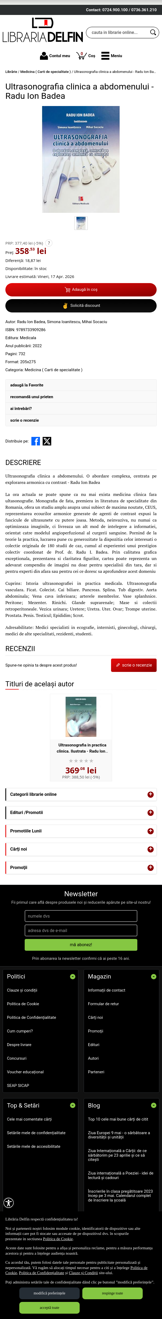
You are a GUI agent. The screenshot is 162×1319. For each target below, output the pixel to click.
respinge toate (112, 1293)
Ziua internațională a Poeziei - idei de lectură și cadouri (120, 1203)
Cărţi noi (95, 1045)
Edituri (93, 1072)
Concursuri (17, 1085)
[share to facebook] (35, 468)
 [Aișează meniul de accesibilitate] (8, 1203)
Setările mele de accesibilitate (33, 1173)
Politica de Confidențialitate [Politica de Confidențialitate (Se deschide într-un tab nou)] (41, 1273)
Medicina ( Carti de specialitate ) (53, 397)
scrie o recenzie (24, 447)
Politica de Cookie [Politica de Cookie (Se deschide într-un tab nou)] (58, 1239)
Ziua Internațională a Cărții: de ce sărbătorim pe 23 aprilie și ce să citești (117, 1182)
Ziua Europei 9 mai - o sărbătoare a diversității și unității (119, 1162)
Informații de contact (106, 1017)
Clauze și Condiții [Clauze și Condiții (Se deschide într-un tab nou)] (83, 1273)
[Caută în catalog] (153, 60)
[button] (111, 83)
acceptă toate (49, 1308)
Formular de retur (103, 1031)
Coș (85, 83)
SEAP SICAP (18, 1113)
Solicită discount (81, 333)
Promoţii (95, 1058)
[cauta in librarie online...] (117, 60)
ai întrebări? (21, 436)
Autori (93, 1085)
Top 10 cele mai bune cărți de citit (118, 1146)
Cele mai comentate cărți (29, 1146)
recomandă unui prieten (31, 424)
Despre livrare (19, 1072)
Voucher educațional (25, 1099)
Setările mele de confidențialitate (36, 1160)
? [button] (49, 270)
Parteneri (96, 1099)
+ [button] (151, 822)
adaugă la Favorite (26, 412)
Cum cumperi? (20, 1058)
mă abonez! (81, 972)
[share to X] (47, 468)
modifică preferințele (49, 1293)
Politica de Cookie (23, 1031)
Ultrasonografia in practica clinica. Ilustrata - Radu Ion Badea (81, 778)
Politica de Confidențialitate (31, 1045)
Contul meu (55, 83)
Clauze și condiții (22, 1017)
